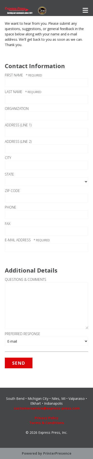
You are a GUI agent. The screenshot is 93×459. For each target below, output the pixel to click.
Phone (10, 207)
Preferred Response (22, 333)
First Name (14, 75)
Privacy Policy (46, 418)
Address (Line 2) (18, 141)
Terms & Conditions (46, 422)
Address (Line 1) (18, 125)
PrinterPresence (57, 453)
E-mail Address (18, 240)
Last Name (14, 91)
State (9, 174)
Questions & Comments (25, 279)
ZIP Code (12, 190)
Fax (7, 223)
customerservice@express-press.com (47, 408)
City (8, 157)
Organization (17, 108)
